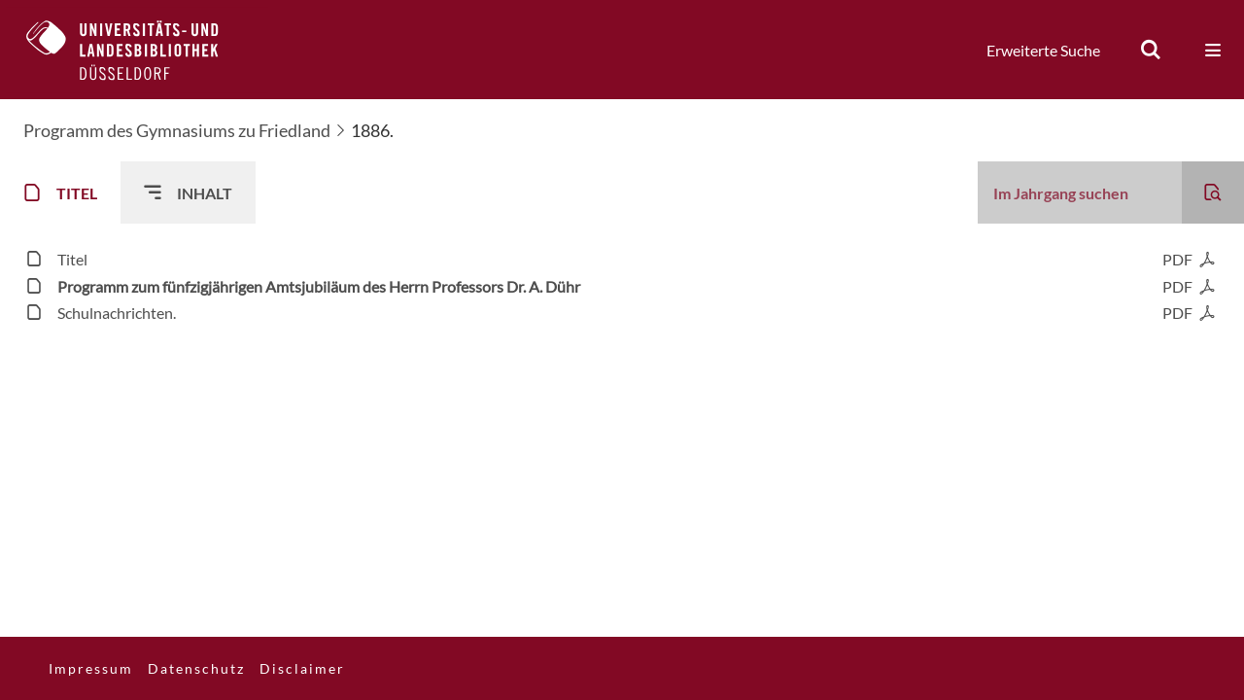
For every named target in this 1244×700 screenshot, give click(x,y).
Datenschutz (196, 668)
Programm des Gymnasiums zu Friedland (176, 130)
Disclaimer (302, 668)
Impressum (91, 668)
